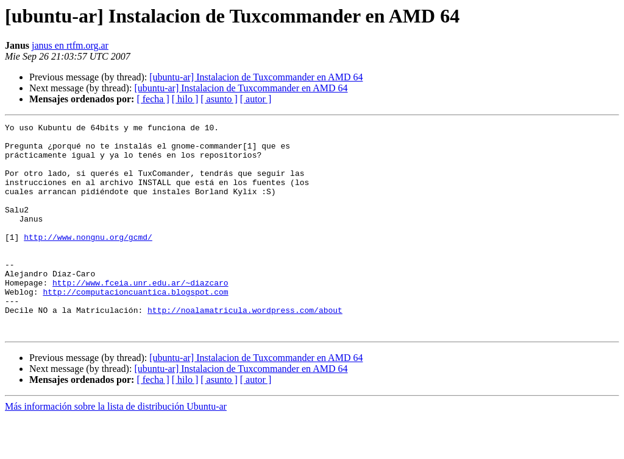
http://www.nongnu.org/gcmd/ (88, 260)
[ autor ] (256, 99)
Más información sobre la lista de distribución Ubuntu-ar (116, 448)
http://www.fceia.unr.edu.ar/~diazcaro (140, 315)
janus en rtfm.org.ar (70, 45)
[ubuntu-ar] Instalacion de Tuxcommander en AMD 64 (256, 77)
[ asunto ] (218, 99)
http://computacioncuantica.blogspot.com (135, 326)
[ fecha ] (152, 99)
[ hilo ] (185, 99)
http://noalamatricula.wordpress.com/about (244, 348)
